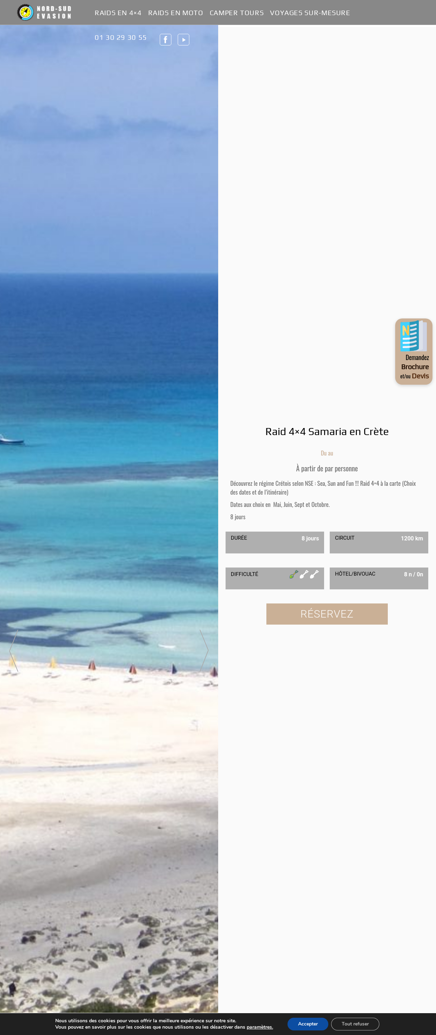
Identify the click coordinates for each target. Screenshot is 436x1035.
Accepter (308, 1024)
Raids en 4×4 (118, 13)
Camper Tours (237, 13)
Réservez (327, 614)
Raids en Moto (175, 13)
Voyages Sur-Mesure (310, 13)
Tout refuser (355, 1024)
